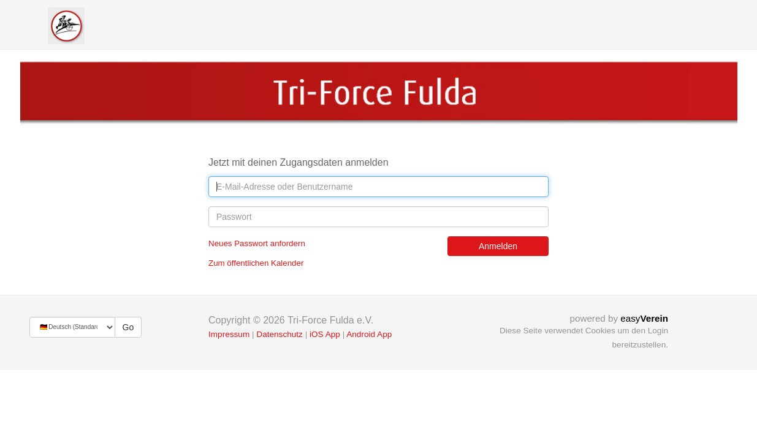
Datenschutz (279, 334)
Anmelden (498, 246)
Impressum (228, 334)
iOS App (325, 334)
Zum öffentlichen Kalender (255, 263)
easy (644, 318)
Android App (369, 334)
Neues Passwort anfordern (256, 243)
